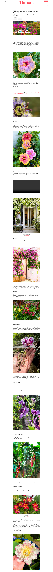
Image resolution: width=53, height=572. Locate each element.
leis (15, 520)
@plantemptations (27, 516)
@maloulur (27, 168)
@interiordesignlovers (27, 235)
